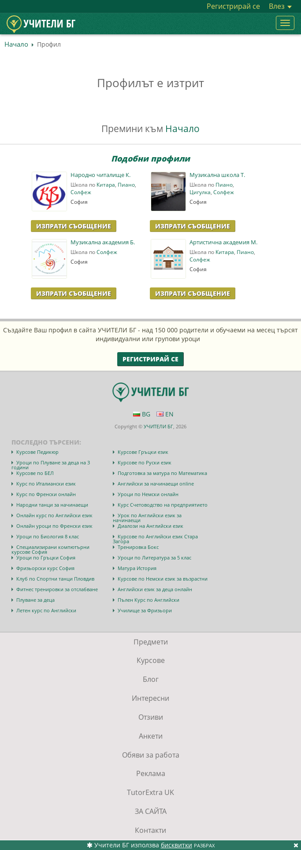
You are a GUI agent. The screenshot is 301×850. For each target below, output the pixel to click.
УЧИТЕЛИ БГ (158, 426)
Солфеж (81, 192)
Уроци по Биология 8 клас (47, 536)
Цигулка (200, 192)
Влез (280, 6)
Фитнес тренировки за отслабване (57, 589)
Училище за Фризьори (145, 610)
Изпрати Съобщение (73, 226)
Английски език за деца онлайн (155, 589)
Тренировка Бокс (138, 547)
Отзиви (150, 717)
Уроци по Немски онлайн (148, 494)
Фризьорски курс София (45, 568)
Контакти (150, 830)
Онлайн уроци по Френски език (54, 526)
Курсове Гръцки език (143, 452)
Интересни (150, 698)
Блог (151, 679)
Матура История (137, 568)
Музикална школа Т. (217, 175)
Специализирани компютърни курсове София (50, 549)
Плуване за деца (35, 599)
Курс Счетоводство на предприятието (163, 504)
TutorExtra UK (150, 792)
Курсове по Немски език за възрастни (163, 578)
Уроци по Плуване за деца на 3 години (50, 465)
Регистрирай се (233, 6)
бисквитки (176, 845)
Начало (16, 44)
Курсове (151, 660)
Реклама (150, 773)
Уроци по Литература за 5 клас (154, 557)
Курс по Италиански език (46, 483)
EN (165, 414)
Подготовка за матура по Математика (162, 473)
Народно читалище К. (100, 175)
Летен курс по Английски (46, 610)
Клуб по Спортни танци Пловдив (55, 578)
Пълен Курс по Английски (148, 599)
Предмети (151, 642)
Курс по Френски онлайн (46, 494)
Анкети (151, 736)
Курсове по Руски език (144, 462)
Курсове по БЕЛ (35, 473)
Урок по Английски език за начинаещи (147, 517)
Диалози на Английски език (150, 526)
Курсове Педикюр (37, 452)
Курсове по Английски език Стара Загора (155, 539)
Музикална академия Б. (103, 242)
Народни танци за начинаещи (52, 504)
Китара (106, 184)
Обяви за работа (150, 755)
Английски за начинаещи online (156, 483)
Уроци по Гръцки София (45, 557)
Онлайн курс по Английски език (54, 515)
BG (141, 414)
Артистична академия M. (223, 242)
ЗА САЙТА (151, 811)
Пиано (126, 184)
